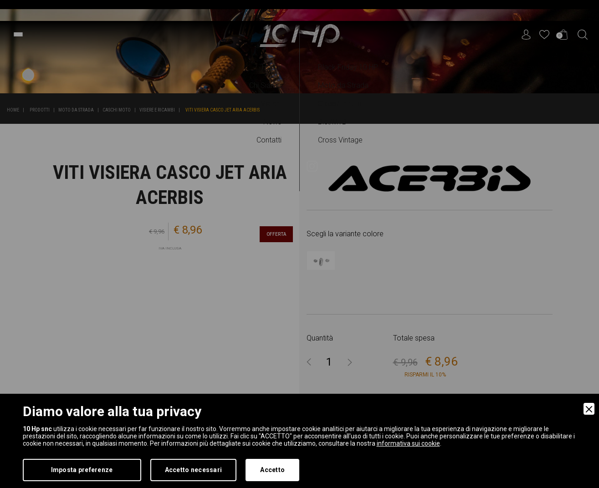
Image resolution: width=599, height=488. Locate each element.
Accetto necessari (193, 469)
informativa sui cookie (408, 443)
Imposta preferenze (82, 469)
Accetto (272, 469)
